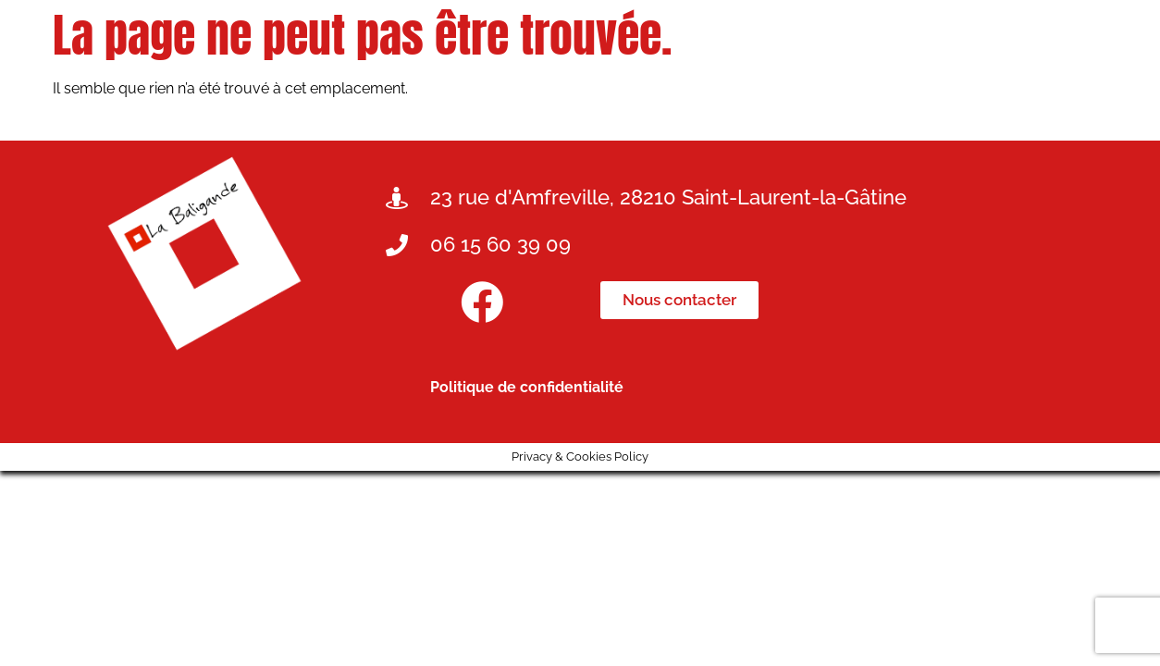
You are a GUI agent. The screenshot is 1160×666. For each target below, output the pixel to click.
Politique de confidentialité (526, 387)
